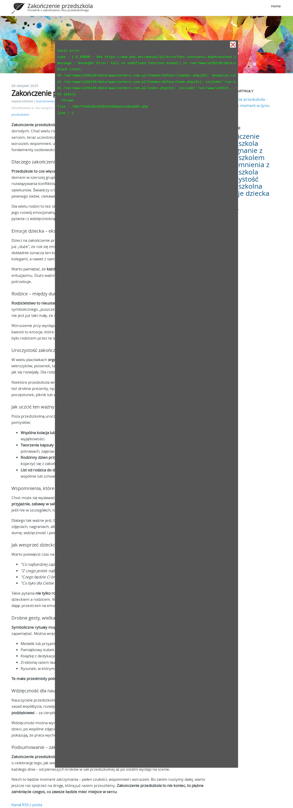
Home (276, 6)
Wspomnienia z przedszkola (244, 168)
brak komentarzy (46, 101)
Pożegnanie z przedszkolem (242, 154)
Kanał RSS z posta (26, 804)
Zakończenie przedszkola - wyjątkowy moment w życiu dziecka (245, 105)
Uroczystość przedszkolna (241, 182)
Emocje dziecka (244, 193)
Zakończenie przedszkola (60, 6)
